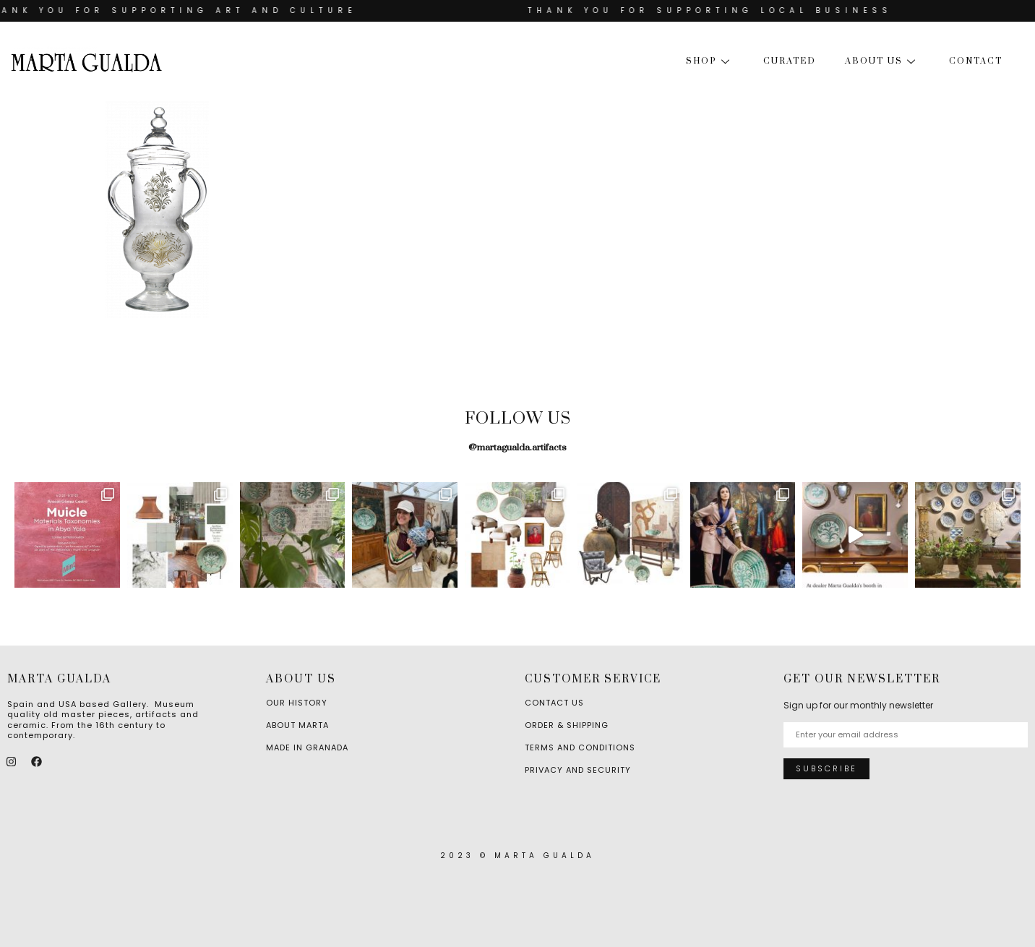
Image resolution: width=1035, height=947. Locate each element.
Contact (975, 61)
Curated (789, 61)
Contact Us (554, 702)
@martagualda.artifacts (517, 447)
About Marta (297, 725)
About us (882, 61)
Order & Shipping (567, 725)
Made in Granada (307, 747)
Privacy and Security (578, 770)
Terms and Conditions (580, 747)
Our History (296, 702)
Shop (710, 61)
